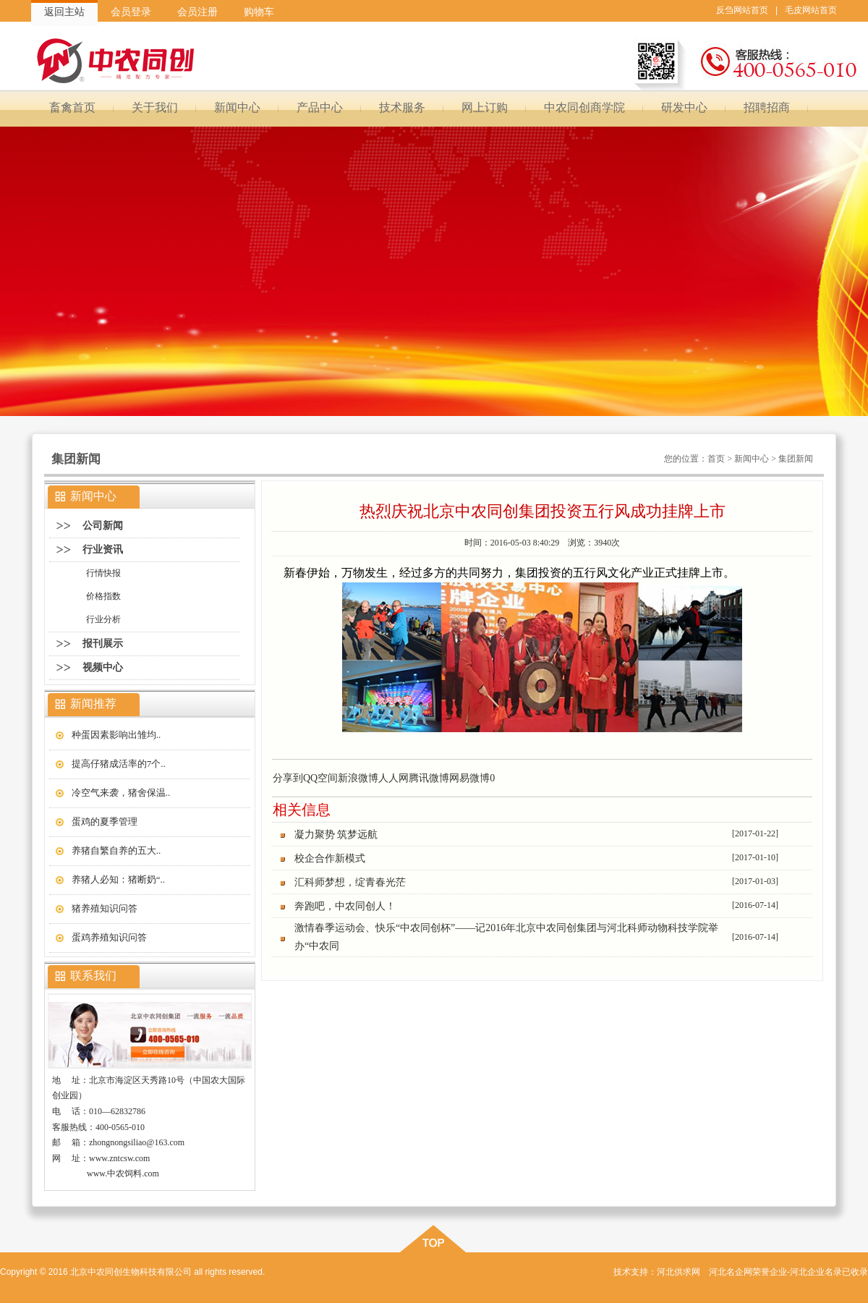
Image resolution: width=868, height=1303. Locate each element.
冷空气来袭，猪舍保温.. (121, 792)
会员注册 (197, 11)
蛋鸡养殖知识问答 (109, 937)
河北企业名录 (816, 1272)
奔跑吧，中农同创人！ (345, 906)
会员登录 (131, 11)
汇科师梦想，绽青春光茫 (350, 882)
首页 (716, 459)
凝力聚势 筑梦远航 (336, 834)
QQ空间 (320, 778)
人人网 (393, 778)
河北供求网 (678, 1272)
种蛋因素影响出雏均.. (116, 734)
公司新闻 (102, 525)
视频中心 (102, 667)
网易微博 (469, 778)
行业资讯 (102, 549)
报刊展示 (102, 643)
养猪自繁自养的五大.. (116, 850)
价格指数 (103, 596)
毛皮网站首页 (811, 10)
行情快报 (103, 573)
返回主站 (64, 11)
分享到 (288, 778)
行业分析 (103, 619)
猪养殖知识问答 (104, 908)
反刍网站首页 (742, 10)
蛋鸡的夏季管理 (104, 821)
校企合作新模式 (329, 858)
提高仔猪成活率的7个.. (119, 763)
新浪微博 (358, 778)
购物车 (259, 11)
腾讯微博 (429, 778)
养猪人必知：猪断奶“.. (118, 879)
